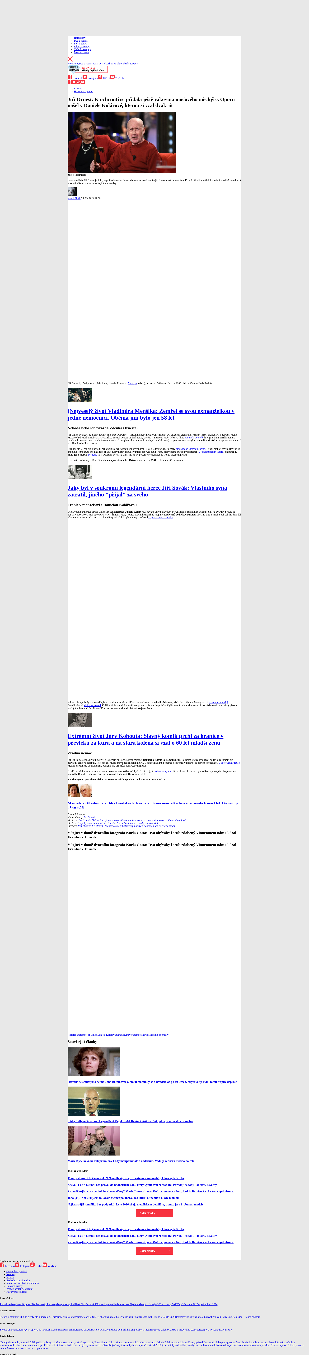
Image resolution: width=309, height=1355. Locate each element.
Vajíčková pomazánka (118, 1329)
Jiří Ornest (89, 817)
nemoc (137, 1034)
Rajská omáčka (84, 1329)
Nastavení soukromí (16, 1291)
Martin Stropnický (218, 702)
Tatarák (54, 1329)
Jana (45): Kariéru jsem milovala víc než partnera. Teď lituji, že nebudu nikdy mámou (123, 1198)
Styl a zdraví (80, 43)
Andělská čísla (78, 1304)
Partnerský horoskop (46, 1304)
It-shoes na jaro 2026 (108, 1317)
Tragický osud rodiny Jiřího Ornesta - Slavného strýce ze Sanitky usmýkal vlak (117, 823)
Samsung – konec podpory (246, 1317)
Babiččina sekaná (67, 1329)
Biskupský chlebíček (160, 1329)
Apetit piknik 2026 (208, 1304)
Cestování (91, 1304)
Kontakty (11, 1274)
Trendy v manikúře (10, 1317)
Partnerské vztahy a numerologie (68, 1317)
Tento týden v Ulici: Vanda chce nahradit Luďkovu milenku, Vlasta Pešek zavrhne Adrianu (141, 1342)
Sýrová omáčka (8, 1329)
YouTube (117, 78)
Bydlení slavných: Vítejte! (144, 1304)
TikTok (104, 78)
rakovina (145, 1034)
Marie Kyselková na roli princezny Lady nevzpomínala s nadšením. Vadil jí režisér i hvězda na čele (131, 1161)
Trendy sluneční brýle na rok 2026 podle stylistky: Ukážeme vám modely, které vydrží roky (126, 1178)
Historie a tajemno (77, 1034)
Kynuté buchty (99, 1329)
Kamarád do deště (194, 437)
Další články (147, 1213)
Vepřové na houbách (40, 1329)
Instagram (90, 78)
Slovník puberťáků (26, 1304)
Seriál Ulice (91, 1317)
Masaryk (132, 383)
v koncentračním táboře (211, 451)
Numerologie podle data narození (113, 1304)
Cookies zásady (14, 1286)
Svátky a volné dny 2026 (220, 1317)
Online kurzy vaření (16, 1271)
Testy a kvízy (63, 1304)
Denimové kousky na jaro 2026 (191, 1317)
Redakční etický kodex (18, 1280)
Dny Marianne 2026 (187, 1304)
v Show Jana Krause (229, 762)
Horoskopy (79, 37)
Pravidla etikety (8, 1304)
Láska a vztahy (81, 46)
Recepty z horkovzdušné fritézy (215, 1329)
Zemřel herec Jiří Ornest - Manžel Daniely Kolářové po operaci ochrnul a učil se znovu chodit (126, 826)
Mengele (92, 454)
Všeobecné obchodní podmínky (22, 1283)
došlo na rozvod (92, 705)
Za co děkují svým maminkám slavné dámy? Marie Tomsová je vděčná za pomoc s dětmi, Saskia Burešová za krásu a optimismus (151, 1191)
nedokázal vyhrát (163, 771)
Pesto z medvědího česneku (185, 1329)
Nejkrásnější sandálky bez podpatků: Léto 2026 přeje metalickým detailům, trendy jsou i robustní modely (135, 1204)
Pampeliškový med (139, 1329)
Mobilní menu (81, 52)
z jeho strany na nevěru (160, 517)
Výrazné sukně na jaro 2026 (133, 1317)
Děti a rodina (81, 40)
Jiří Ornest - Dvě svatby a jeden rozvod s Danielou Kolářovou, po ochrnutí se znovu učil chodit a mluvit (132, 820)
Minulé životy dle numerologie (36, 1317)
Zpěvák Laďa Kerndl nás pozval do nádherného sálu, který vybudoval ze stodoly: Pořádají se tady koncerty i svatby (142, 1184)
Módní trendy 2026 (167, 1304)
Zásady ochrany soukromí (19, 1288)
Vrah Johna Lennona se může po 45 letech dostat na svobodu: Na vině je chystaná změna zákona (59, 1345)
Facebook (75, 78)
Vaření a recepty (82, 49)
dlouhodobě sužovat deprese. (191, 448)
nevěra (130, 1034)
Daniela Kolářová (106, 1034)
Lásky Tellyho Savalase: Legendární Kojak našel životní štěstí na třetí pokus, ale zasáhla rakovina (130, 1121)
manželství (121, 1034)
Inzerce (10, 1277)
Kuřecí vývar (22, 1329)
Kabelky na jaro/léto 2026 (161, 1317)
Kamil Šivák (74, 198)
